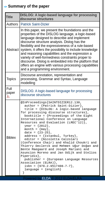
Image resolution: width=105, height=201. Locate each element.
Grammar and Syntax (55, 79)
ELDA (46, 178)
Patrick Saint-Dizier (35, 24)
